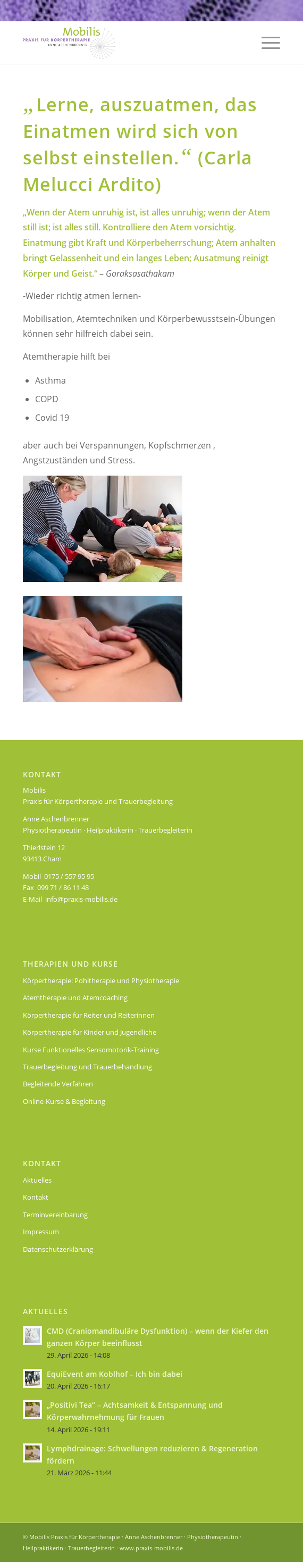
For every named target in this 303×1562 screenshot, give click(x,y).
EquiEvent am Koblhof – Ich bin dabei (114, 1374)
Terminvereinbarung (55, 1214)
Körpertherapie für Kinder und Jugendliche (89, 1032)
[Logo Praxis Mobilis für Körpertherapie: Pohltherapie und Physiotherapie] (126, 42)
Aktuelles (37, 1180)
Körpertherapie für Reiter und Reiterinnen (89, 1015)
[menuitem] (265, 42)
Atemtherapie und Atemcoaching (75, 997)
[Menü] (265, 42)
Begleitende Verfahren (58, 1084)
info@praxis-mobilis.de (81, 899)
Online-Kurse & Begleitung (64, 1101)
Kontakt (35, 1197)
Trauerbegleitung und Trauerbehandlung (87, 1066)
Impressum (41, 1231)
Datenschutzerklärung (58, 1249)
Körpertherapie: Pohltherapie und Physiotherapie (101, 980)
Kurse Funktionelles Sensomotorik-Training (91, 1049)
